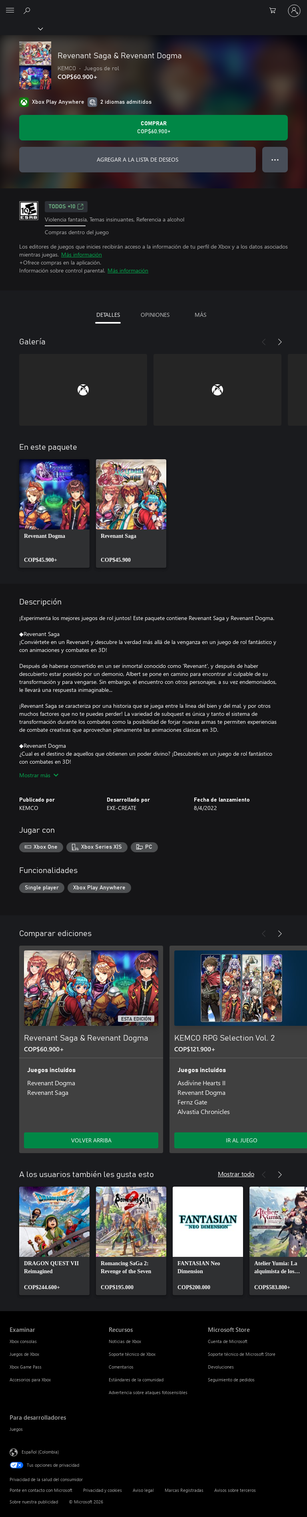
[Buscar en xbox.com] (28, 10)
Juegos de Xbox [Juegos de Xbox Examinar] (24, 1354)
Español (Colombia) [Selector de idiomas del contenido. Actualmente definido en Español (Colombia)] (40, 1451)
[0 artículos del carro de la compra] (275, 10)
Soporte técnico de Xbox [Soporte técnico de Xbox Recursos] (132, 1354)
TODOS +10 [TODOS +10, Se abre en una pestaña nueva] (66, 206)
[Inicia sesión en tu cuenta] (294, 10)
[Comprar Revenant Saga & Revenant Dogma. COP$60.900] (153, 127)
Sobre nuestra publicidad (34, 1501)
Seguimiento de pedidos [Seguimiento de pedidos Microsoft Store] (231, 1379)
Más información (81, 254)
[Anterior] (264, 342)
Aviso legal (143, 1490)
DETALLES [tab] (108, 314)
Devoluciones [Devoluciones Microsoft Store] (221, 1366)
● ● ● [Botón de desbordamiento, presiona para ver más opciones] (275, 159)
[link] (54, 513)
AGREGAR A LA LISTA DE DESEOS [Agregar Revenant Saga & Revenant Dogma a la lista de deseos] (137, 159)
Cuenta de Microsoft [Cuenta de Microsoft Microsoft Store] (227, 1341)
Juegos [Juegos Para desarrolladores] (16, 1429)
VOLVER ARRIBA (91, 1140)
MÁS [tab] (200, 314)
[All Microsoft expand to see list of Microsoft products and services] (10, 10)
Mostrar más (38, 775)
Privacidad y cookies (102, 1490)
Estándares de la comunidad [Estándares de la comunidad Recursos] (136, 1379)
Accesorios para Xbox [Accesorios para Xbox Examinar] (30, 1379)
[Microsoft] (153, 6)
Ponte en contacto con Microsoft (41, 1490)
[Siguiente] (280, 342)
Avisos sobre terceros (235, 1490)
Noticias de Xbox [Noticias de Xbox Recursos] (125, 1341)
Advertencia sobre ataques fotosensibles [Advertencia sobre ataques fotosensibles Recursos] (148, 1392)
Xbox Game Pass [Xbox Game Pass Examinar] (26, 1366)
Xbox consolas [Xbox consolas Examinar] (23, 1341)
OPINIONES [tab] (155, 314)
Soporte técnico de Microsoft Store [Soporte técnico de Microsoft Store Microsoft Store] (241, 1354)
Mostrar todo (236, 1173)
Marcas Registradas (184, 1490)
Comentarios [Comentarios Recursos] (121, 1366)
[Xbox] (21, 28)
